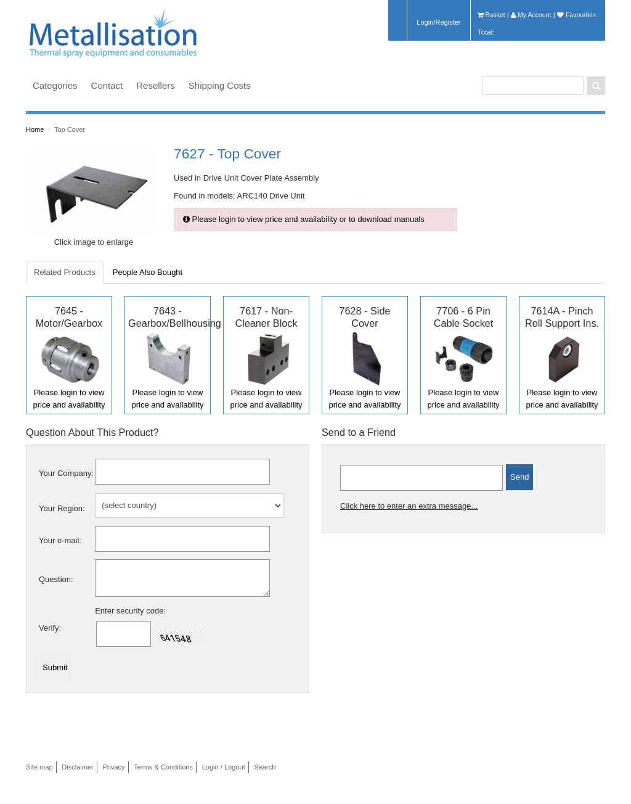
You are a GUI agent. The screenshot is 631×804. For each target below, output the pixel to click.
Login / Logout (223, 767)
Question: (56, 579)
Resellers (155, 85)
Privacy (113, 767)
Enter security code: (130, 610)
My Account (531, 14)
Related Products (65, 272)
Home (35, 129)
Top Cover (69, 129)
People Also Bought (147, 272)
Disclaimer (78, 767)
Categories (55, 85)
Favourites (576, 14)
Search (264, 767)
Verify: (50, 628)
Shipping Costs (220, 85)
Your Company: (66, 473)
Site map (39, 767)
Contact (107, 85)
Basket (491, 14)
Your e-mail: (60, 540)
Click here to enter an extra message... (409, 506)
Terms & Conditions (163, 767)
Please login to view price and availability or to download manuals (304, 219)
